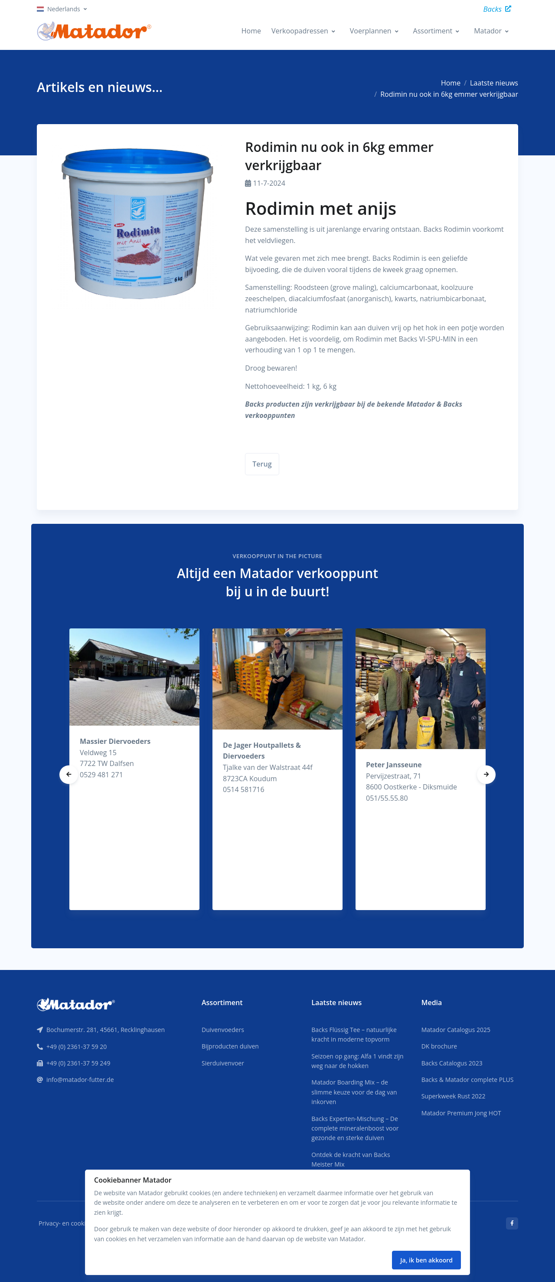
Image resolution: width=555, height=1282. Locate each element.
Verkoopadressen (299, 31)
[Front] (76, 1004)
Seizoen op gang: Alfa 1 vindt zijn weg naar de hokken (357, 1061)
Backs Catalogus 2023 (452, 1063)
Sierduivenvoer (223, 1063)
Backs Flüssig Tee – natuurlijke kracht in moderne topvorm (353, 1034)
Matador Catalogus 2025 (455, 1030)
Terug (261, 464)
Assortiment (433, 31)
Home (251, 31)
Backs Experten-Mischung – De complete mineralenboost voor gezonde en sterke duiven (354, 1128)
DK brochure (439, 1046)
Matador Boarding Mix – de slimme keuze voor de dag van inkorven (354, 1092)
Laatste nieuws (494, 83)
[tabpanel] (134, 769)
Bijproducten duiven (230, 1046)
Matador (488, 31)
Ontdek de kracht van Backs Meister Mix (350, 1159)
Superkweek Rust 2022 (453, 1096)
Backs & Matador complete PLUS (467, 1079)
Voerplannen (371, 31)
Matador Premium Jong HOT (461, 1113)
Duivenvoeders (223, 1030)
